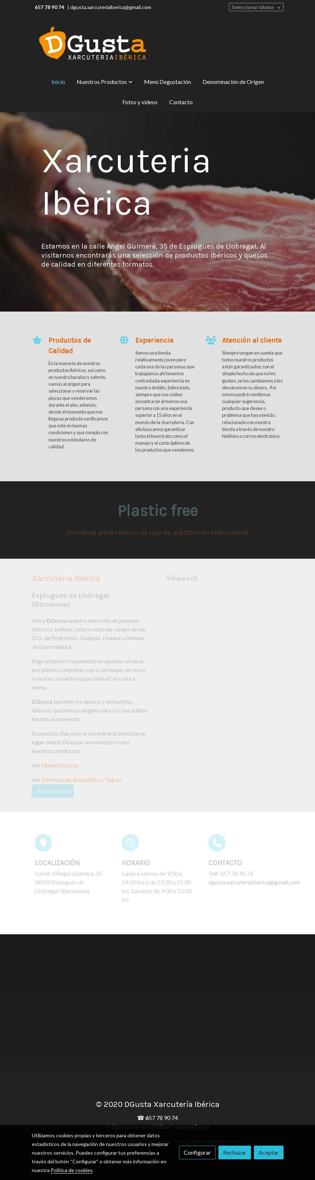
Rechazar (234, 1152)
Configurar (197, 1152)
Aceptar (269, 1152)
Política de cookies (72, 1170)
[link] (92, 44)
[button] (104, 82)
